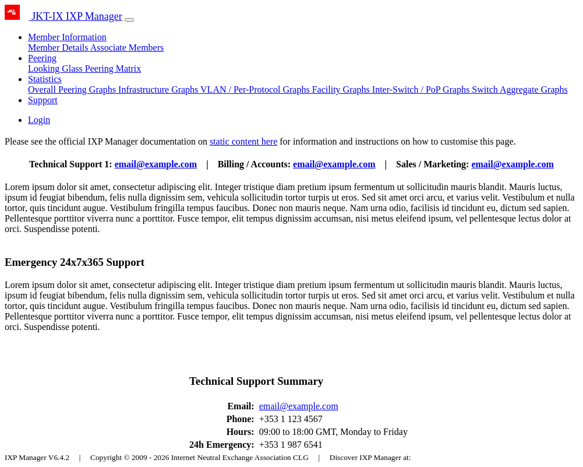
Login (39, 120)
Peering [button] (42, 58)
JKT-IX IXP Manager (63, 16)
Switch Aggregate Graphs (519, 89)
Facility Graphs (342, 89)
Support (43, 100)
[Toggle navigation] (129, 20)
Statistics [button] (45, 79)
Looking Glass (56, 68)
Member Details (59, 47)
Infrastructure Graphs (159, 89)
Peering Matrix (113, 68)
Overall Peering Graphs (73, 89)
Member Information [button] (67, 37)
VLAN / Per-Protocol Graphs (256, 89)
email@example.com (156, 164)
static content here (243, 141)
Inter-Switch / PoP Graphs (422, 89)
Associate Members (127, 47)
